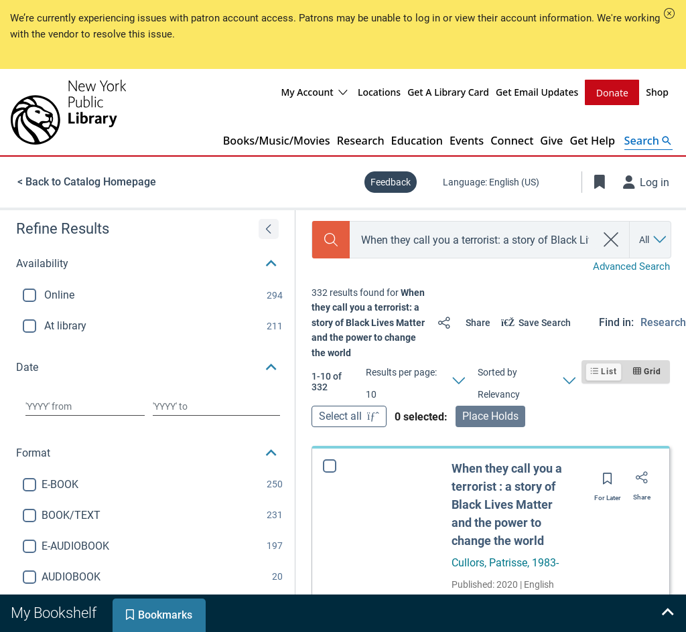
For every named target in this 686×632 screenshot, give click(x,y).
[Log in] (646, 181)
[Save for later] (607, 482)
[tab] (55, 613)
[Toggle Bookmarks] (600, 181)
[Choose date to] (216, 405)
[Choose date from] (85, 405)
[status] (369, 322)
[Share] (461, 322)
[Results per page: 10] (415, 381)
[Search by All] (653, 239)
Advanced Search (631, 266)
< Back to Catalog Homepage (86, 181)
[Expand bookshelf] (667, 613)
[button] (669, 13)
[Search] (331, 239)
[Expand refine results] (269, 228)
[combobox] (473, 239)
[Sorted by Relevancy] (526, 381)
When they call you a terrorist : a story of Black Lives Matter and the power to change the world (507, 504)
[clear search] (611, 239)
